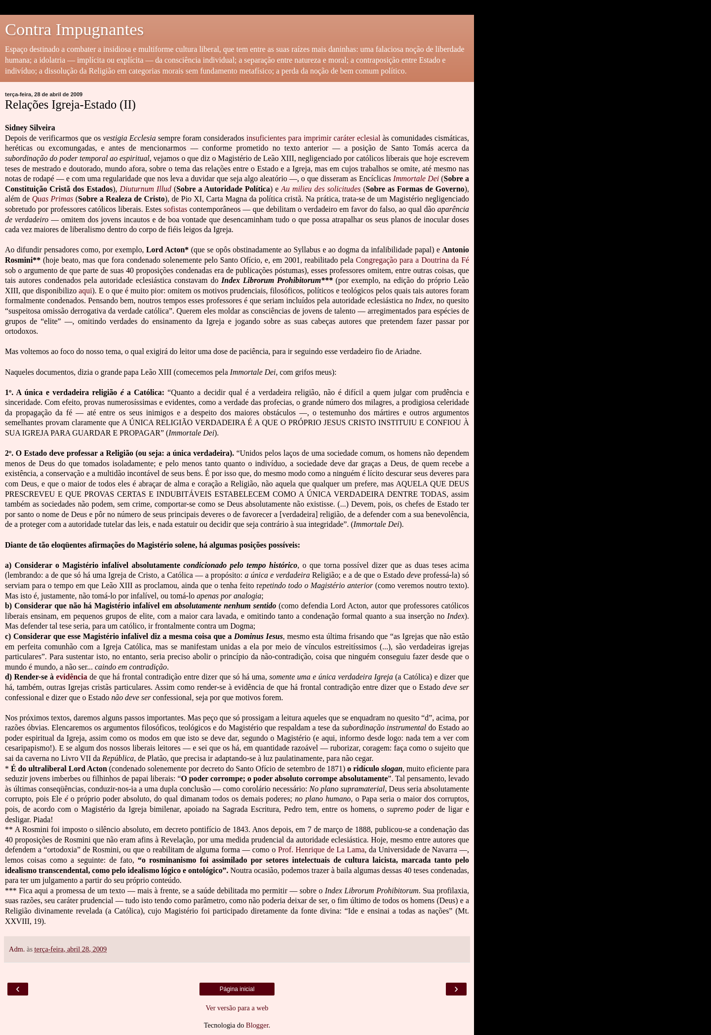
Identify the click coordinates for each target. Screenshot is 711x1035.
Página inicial (237, 989)
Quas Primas (53, 199)
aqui (85, 290)
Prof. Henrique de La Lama (321, 849)
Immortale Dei (416, 178)
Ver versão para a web (236, 1008)
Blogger (257, 1025)
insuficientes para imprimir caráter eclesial (313, 138)
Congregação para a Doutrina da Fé (412, 260)
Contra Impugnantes (74, 29)
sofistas (176, 209)
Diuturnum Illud (145, 189)
